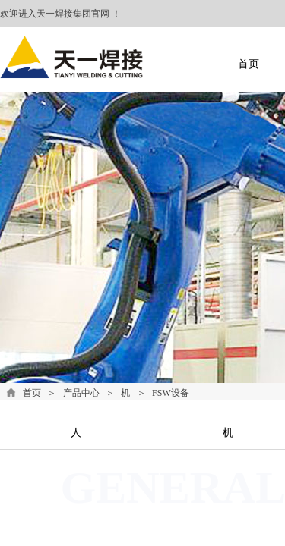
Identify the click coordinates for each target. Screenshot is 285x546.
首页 (32, 393)
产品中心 (81, 393)
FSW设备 (170, 393)
